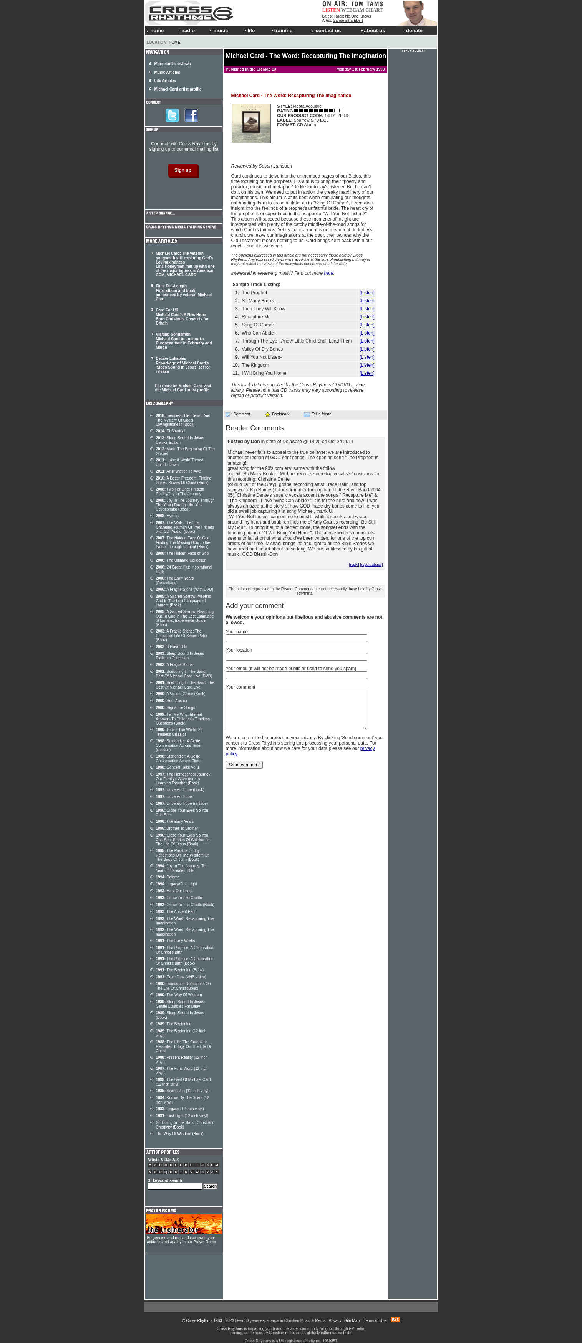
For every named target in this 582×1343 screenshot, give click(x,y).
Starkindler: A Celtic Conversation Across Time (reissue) (178, 745)
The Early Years (175, 821)
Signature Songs (175, 707)
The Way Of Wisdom (179, 995)
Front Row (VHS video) (181, 977)
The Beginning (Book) (180, 970)
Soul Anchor (171, 701)
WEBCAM (352, 10)
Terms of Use (375, 1320)
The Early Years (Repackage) (175, 580)
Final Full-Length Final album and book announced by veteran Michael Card (184, 292)
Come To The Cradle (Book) (185, 905)
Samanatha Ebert (348, 20)
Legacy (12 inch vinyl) (180, 1109)
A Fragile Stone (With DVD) (185, 589)
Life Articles (165, 81)
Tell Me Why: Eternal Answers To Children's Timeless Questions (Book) (183, 718)
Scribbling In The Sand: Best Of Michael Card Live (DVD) (184, 673)
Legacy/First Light (176, 884)
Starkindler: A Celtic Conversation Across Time (178, 758)
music (218, 30)
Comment (238, 414)
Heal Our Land (174, 891)
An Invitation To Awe (178, 471)
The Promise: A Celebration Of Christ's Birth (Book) (185, 961)
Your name (237, 631)
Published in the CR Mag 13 (251, 69)
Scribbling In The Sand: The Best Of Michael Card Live (185, 685)
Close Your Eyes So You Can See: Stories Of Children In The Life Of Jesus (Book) (183, 839)
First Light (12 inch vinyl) (182, 1116)
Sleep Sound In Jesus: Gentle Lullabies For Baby (180, 1004)
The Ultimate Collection (181, 560)
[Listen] (367, 292)
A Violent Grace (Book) (181, 694)
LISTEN (331, 10)
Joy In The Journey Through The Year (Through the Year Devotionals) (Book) (185, 504)
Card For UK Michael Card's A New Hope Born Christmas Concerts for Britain (182, 316)
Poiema (168, 877)
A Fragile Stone (174, 664)
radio (186, 30)
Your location (239, 650)
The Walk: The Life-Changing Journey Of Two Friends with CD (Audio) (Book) (185, 527)
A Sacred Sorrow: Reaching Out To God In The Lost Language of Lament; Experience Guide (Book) (185, 618)
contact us (326, 30)
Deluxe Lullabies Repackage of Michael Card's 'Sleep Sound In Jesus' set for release (183, 365)
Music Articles (167, 72)
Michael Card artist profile (178, 89)
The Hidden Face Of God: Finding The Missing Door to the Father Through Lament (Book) (183, 542)
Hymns (167, 516)
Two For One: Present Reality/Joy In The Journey (180, 491)
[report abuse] (371, 564)
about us (372, 30)
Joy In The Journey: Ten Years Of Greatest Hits (182, 868)
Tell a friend (318, 414)
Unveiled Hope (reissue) (182, 803)
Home (174, 42)
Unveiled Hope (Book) (180, 790)
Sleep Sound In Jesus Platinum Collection (180, 655)
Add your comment (255, 606)
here (328, 273)
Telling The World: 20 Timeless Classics (179, 732)
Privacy (335, 1320)
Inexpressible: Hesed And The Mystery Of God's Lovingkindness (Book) (183, 420)
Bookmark (277, 414)
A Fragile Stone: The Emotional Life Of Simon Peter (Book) (182, 635)
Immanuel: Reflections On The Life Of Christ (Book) (183, 986)
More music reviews (172, 64)
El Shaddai (171, 431)
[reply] (354, 564)
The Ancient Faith (176, 912)
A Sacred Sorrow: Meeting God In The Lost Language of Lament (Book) (183, 600)
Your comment (240, 687)
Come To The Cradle (179, 898)
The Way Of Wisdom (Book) (180, 1134)
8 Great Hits (171, 646)
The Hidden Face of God (182, 553)
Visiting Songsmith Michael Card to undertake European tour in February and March (184, 340)
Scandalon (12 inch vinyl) (183, 1091)
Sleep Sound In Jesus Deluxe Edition (180, 440)
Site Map (352, 1320)
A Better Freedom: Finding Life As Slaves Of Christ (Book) (184, 480)
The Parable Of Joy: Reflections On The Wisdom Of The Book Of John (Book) (182, 855)
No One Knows (358, 16)
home (155, 30)
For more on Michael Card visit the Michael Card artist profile (183, 388)
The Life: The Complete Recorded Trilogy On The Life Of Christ (183, 1046)
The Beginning (174, 1024)
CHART (374, 10)
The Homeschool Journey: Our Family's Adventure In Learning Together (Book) (184, 778)
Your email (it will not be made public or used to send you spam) (291, 668)
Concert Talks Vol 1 (178, 767)
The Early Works (175, 941)
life (249, 30)
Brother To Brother (177, 828)
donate (413, 30)
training (281, 30)
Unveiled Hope (174, 796)
